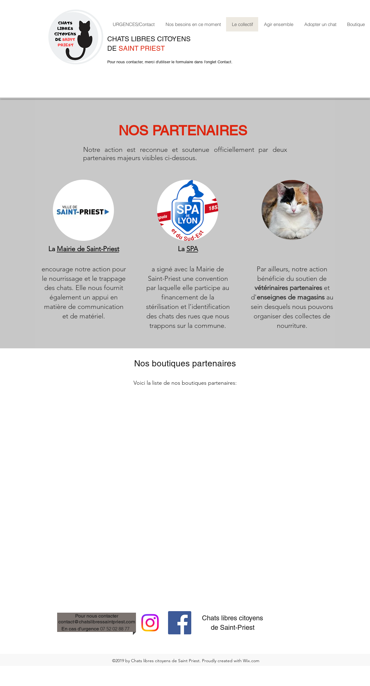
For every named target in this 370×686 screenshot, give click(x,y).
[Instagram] (150, 622)
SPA (192, 249)
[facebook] (179, 622)
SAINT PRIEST (142, 48)
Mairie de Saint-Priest (88, 249)
